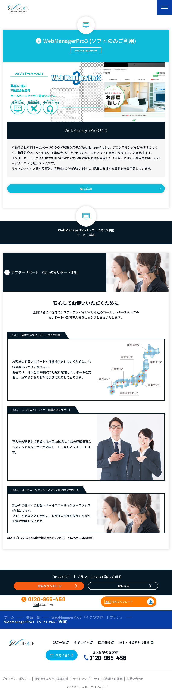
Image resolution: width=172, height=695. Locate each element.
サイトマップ (81, 679)
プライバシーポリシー (16, 679)
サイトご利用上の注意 (108, 679)
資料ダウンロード (50, 586)
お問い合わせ (135, 679)
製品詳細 (86, 189)
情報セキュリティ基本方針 (51, 679)
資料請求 (124, 586)
